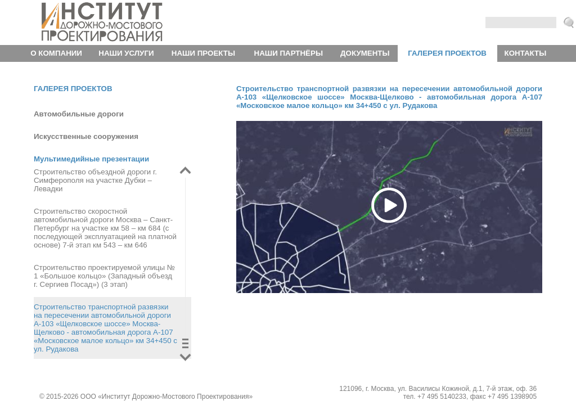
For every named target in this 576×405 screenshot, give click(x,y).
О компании (56, 53)
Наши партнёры (288, 53)
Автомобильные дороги (79, 114)
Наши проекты (203, 53)
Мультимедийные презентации (91, 159)
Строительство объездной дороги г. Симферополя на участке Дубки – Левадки (95, 180)
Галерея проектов (447, 53)
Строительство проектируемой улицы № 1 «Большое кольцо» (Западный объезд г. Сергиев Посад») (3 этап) (104, 276)
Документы (364, 53)
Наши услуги (126, 53)
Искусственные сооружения (86, 136)
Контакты (526, 53)
